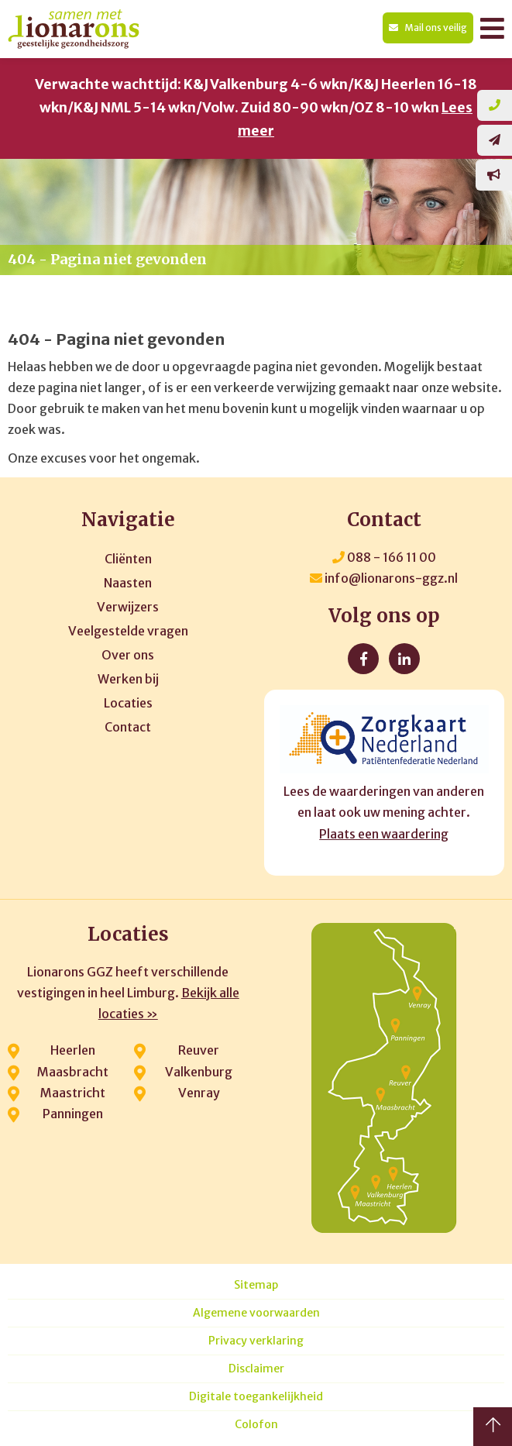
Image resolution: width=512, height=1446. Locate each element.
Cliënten (128, 558)
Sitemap (256, 1285)
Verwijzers (128, 607)
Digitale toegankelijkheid (256, 1397)
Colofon (256, 1425)
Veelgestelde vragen (128, 631)
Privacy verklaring (256, 1341)
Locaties (128, 703)
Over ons (127, 655)
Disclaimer (256, 1369)
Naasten (128, 582)
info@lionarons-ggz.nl (384, 578)
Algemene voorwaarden (256, 1313)
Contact (128, 727)
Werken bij (128, 679)
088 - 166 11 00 (384, 557)
